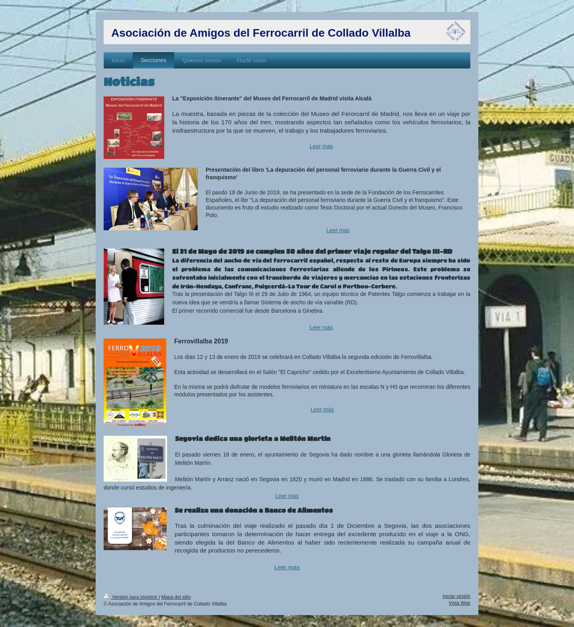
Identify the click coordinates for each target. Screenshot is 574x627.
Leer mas (321, 146)
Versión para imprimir (131, 597)
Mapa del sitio (176, 597)
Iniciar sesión (456, 596)
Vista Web (459, 603)
